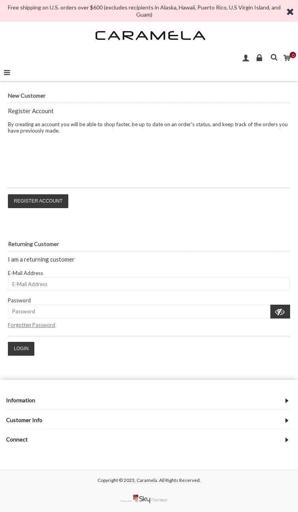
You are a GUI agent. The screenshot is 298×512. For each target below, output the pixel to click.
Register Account (38, 201)
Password (19, 300)
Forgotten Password (31, 325)
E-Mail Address (25, 273)
